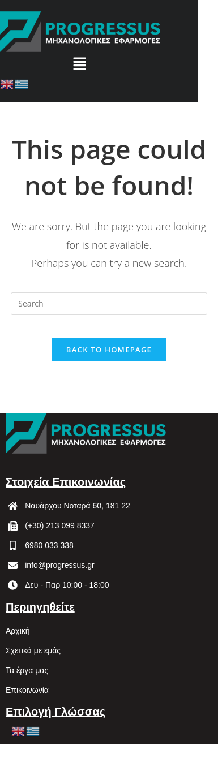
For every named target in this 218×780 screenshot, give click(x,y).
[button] (79, 64)
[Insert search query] (109, 303)
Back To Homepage (109, 349)
